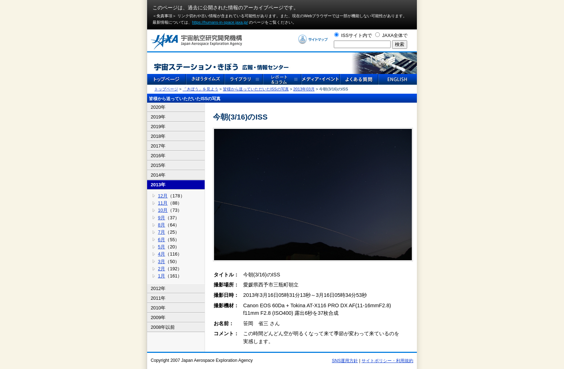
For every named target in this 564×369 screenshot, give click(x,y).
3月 (161, 261)
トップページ (166, 89)
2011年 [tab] (158, 298)
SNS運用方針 (345, 360)
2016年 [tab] (158, 155)
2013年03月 (303, 89)
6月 (161, 239)
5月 (161, 246)
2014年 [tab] (158, 175)
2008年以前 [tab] (163, 327)
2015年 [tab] (158, 165)
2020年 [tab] (158, 107)
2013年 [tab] (158, 184)
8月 (161, 225)
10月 (163, 210)
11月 (163, 203)
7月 (161, 232)
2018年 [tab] (158, 136)
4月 (161, 254)
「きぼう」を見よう (200, 89)
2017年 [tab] (158, 146)
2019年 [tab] (158, 117)
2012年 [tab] (158, 288)
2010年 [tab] (158, 307)
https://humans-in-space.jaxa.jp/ (220, 22)
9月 (161, 217)
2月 (161, 268)
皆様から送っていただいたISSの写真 (256, 89)
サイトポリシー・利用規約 (387, 360)
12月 (163, 195)
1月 (161, 276)
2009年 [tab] (158, 317)
